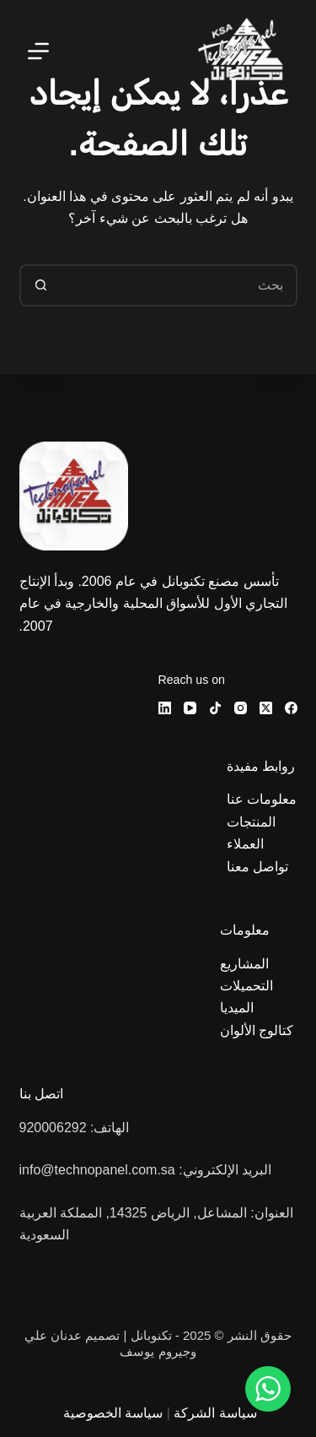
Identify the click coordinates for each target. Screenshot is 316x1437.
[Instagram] (240, 708)
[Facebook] (291, 708)
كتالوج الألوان (258, 1030)
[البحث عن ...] (179, 285)
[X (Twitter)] (266, 708)
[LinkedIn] (164, 708)
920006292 (53, 1127)
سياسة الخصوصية (113, 1413)
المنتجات (251, 822)
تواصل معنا (257, 866)
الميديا (237, 1007)
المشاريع (244, 964)
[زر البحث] (40, 285)
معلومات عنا (262, 799)
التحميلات (246, 986)
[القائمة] (38, 51)
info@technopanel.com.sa (97, 1170)
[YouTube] (190, 708)
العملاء (245, 844)
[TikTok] (215, 708)
